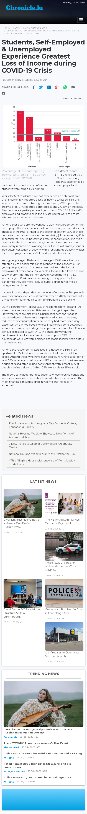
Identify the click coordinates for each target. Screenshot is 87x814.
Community (10, 737)
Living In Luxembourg (35, 28)
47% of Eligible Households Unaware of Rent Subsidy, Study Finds (42, 462)
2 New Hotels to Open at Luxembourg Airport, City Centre (40, 445)
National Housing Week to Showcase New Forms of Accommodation (41, 435)
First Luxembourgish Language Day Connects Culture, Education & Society (43, 425)
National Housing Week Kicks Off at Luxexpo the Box (42, 454)
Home (7, 28)
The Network (11, 747)
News (16, 28)
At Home (9, 757)
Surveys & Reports (14, 771)
